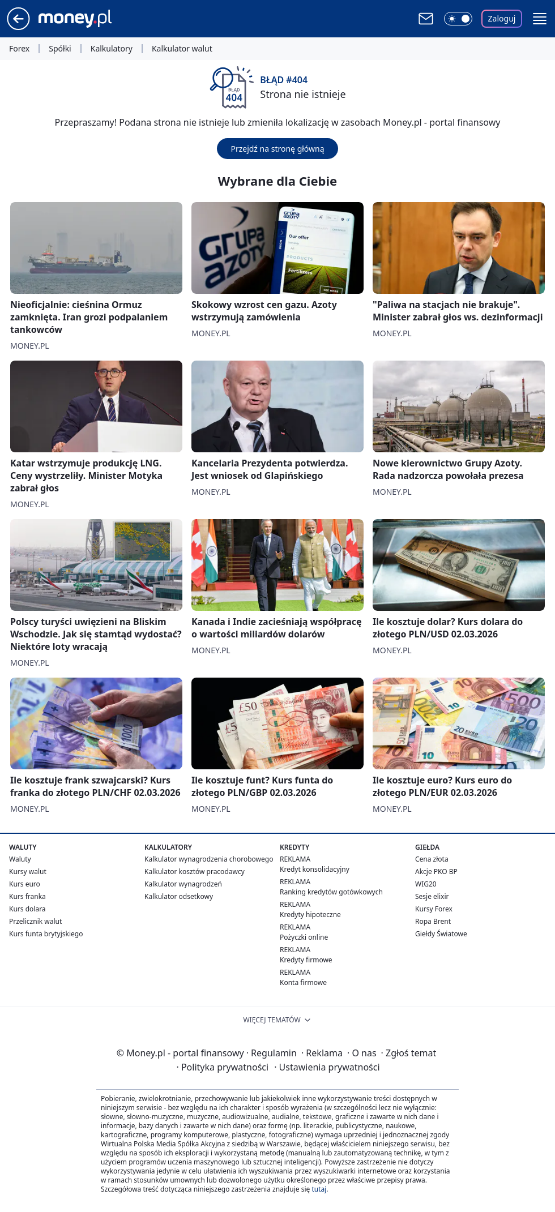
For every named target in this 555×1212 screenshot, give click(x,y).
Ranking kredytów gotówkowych (331, 892)
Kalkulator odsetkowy (178, 896)
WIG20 (426, 884)
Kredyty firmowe (306, 960)
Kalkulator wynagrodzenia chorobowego (208, 859)
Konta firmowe (303, 982)
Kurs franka (27, 896)
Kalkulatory (112, 49)
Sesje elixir (432, 896)
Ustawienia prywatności (326, 1067)
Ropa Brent (433, 921)
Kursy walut (27, 871)
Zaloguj (502, 18)
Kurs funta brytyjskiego (46, 934)
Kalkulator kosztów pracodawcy (194, 871)
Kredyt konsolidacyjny (314, 869)
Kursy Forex (433, 909)
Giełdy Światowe (441, 934)
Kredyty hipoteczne (310, 914)
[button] (540, 19)
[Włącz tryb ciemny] (458, 18)
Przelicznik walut (35, 921)
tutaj (318, 1189)
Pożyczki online (304, 937)
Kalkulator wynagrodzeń (183, 884)
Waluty (20, 859)
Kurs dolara (27, 909)
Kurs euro (24, 884)
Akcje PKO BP (436, 871)
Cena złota (432, 859)
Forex (19, 49)
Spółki (60, 49)
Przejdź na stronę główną (277, 148)
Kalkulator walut (182, 49)
